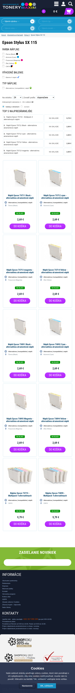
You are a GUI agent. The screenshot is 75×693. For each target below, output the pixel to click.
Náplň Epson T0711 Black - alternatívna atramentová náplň (20, 196)
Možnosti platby (7, 588)
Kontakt (5, 591)
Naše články (6, 607)
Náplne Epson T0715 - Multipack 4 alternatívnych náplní (20, 494)
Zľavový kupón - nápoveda (11, 604)
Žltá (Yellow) (11, 63)
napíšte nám (6, 619)
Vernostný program (8, 594)
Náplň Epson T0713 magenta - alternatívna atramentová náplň (20, 271)
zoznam (26, 107)
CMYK (9, 66)
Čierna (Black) (12, 54)
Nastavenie (27, 686)
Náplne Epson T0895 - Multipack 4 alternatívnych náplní (55, 494)
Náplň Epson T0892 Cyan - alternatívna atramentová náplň (55, 345)
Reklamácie (6, 583)
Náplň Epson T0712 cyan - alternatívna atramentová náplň (55, 196)
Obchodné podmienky (9, 580)
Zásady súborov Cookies (10, 602)
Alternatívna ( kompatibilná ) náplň (19, 88)
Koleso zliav (6, 596)
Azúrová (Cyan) (12, 57)
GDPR (4, 599)
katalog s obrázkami (12, 107)
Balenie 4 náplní (12, 77)
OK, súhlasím (46, 686)
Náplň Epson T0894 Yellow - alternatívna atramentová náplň (55, 419)
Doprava (5, 586)
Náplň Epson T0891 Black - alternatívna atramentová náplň (20, 345)
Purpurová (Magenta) (14, 60)
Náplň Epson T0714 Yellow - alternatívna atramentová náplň (55, 271)
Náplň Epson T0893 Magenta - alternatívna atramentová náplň (20, 419)
